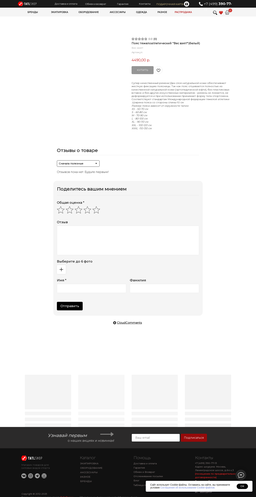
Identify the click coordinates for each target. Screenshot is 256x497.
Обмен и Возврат (144, 472)
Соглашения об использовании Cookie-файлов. (187, 487)
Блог (136, 480)
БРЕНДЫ (86, 481)
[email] (156, 438)
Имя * (61, 280)
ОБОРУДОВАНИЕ (91, 467)
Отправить (69, 306)
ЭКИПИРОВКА (89, 463)
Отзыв (62, 222)
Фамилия (138, 280)
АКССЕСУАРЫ (89, 472)
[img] (227, 12)
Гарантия (139, 467)
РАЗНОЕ (85, 476)
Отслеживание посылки (148, 476)
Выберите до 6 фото (74, 261)
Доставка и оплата (145, 463)
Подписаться (194, 437)
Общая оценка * (70, 203)
